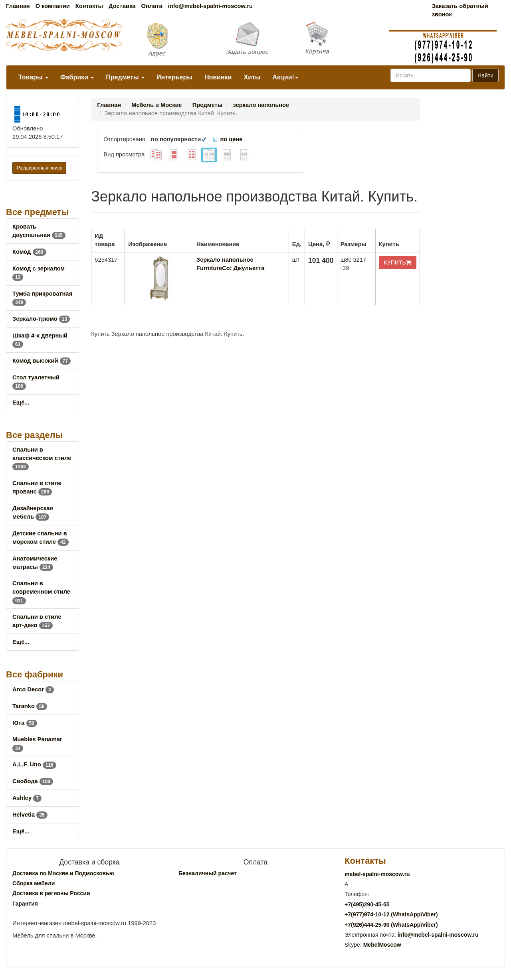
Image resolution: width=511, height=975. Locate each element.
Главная (18, 6)
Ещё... (21, 402)
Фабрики (77, 77)
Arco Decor (33, 689)
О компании (53, 6)
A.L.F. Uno (34, 764)
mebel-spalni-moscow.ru (377, 874)
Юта (24, 723)
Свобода (32, 781)
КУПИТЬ (397, 262)
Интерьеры (174, 77)
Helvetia (30, 814)
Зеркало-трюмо (41, 319)
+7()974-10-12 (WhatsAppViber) (391, 914)
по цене (227, 139)
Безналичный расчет (207, 873)
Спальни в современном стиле (41, 591)
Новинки (218, 77)
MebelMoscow (382, 944)
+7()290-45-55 (367, 904)
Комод (29, 252)
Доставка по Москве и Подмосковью (63, 873)
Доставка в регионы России (51, 893)
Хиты (252, 77)
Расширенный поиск (39, 168)
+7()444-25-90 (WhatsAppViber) (391, 925)
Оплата (151, 6)
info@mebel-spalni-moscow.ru (210, 6)
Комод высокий (41, 360)
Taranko (29, 706)
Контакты (89, 6)
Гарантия (25, 903)
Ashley (27, 798)
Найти (485, 75)
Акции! (285, 77)
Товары (33, 77)
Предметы (125, 77)
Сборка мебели (33, 883)
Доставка (122, 6)
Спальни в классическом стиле (41, 458)
